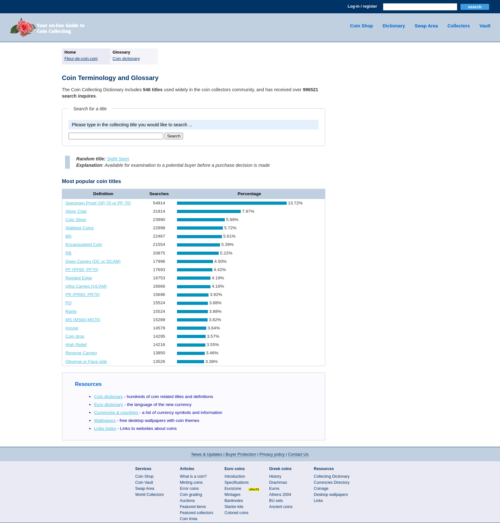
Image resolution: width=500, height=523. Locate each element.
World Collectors (149, 494)
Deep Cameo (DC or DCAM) (93, 261)
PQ (68, 302)
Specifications (236, 482)
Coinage (321, 488)
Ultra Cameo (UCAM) (86, 286)
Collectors (458, 25)
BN (68, 236)
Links (318, 500)
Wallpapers (105, 420)
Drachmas (278, 482)
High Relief (76, 344)
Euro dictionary (108, 404)
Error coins (189, 488)
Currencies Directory (331, 482)
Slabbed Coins (79, 227)
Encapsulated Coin (83, 244)
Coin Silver (75, 219)
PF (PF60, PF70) (81, 269)
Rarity (71, 311)
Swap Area (426, 25)
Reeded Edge (78, 278)
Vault (485, 25)
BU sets (276, 500)
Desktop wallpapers (331, 494)
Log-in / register (362, 6)
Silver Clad (75, 211)
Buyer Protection (240, 454)
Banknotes (233, 500)
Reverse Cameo (81, 352)
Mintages (232, 494)
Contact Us (298, 454)
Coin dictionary (108, 396)
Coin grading (191, 494)
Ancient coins (280, 507)
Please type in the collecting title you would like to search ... (132, 124)
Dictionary (394, 25)
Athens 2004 (280, 494)
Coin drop (74, 336)
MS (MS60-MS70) (82, 319)
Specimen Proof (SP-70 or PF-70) (98, 203)
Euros (274, 488)
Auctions (187, 500)
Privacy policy (272, 454)
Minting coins (191, 482)
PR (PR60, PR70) (82, 294)
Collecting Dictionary (331, 476)
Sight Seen (118, 158)
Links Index (105, 428)
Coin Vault (144, 482)
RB (68, 253)
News (206, 454)
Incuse (71, 328)
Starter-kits (233, 507)
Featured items (193, 507)
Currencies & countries (116, 412)
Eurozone (232, 488)
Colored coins (236, 513)
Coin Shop (361, 25)
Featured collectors (196, 513)
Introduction (234, 476)
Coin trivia (188, 519)
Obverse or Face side (86, 361)
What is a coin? (193, 476)
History (275, 476)
